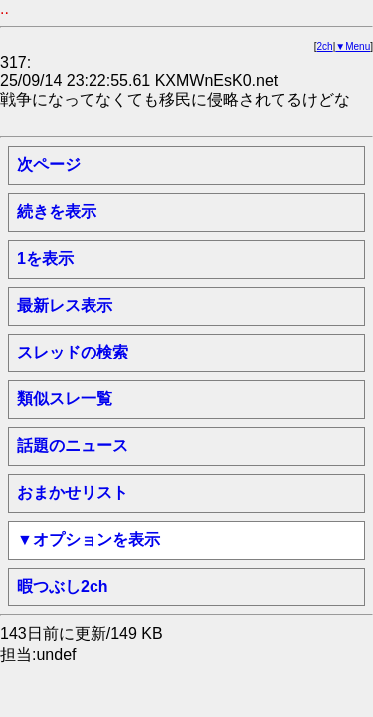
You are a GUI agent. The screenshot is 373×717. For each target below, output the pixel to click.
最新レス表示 (64, 305)
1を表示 (45, 258)
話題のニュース (72, 445)
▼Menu (352, 46)
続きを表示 (56, 211)
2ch (325, 46)
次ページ (49, 164)
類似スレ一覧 (64, 398)
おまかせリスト (72, 492)
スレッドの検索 (72, 352)
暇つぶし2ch (62, 586)
